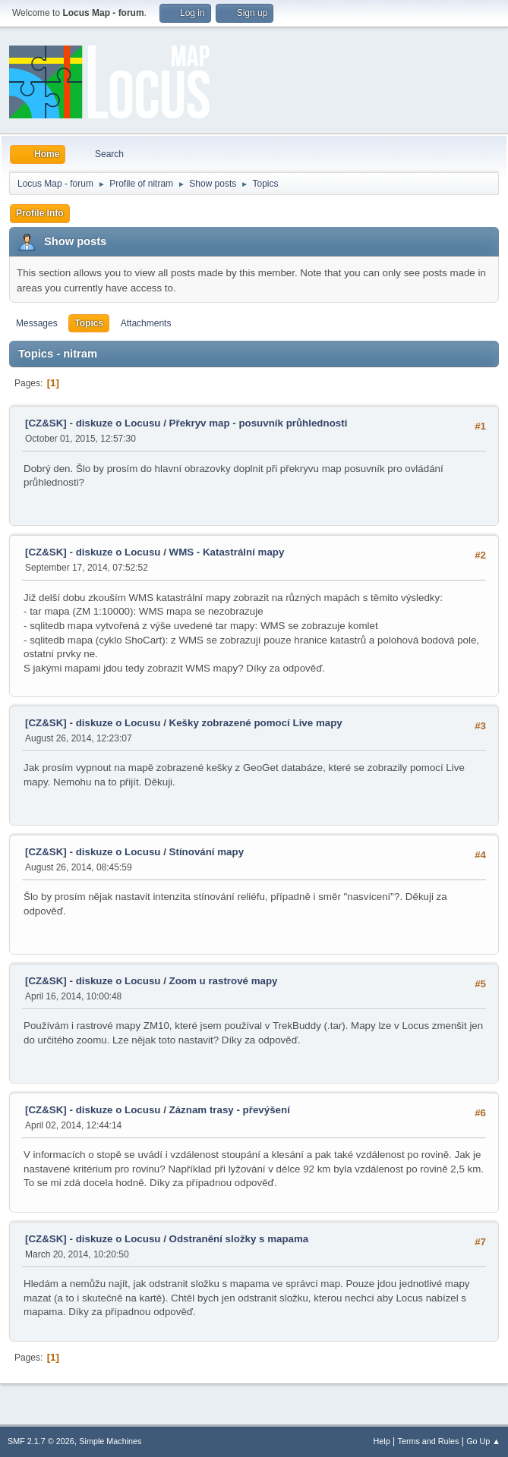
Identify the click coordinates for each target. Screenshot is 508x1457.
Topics (88, 323)
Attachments (146, 323)
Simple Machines (110, 1441)
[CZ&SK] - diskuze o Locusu (92, 423)
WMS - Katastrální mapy (227, 552)
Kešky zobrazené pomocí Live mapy (255, 722)
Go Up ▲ (483, 1441)
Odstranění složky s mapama (239, 1239)
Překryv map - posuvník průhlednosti (258, 423)
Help (382, 1441)
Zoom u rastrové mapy (223, 981)
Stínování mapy (207, 852)
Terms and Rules (428, 1441)
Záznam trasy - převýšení (229, 1110)
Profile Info (40, 213)
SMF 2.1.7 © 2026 (41, 1441)
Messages (37, 323)
